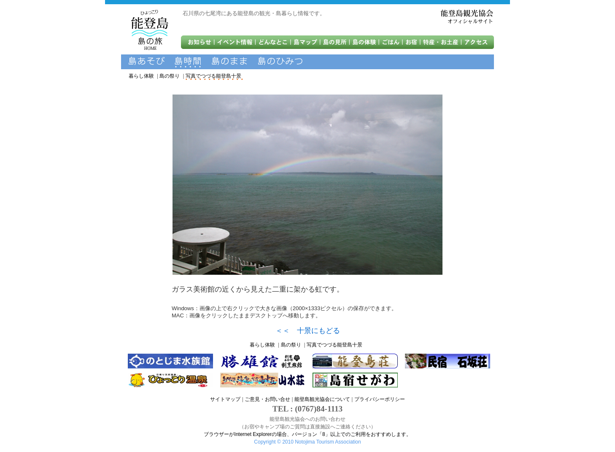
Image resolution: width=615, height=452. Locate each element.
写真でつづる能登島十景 (213, 76)
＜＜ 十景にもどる (307, 331)
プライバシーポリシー (379, 399)
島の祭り (169, 76)
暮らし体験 (141, 76)
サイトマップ (225, 399)
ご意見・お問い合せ (267, 399)
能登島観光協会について (322, 399)
